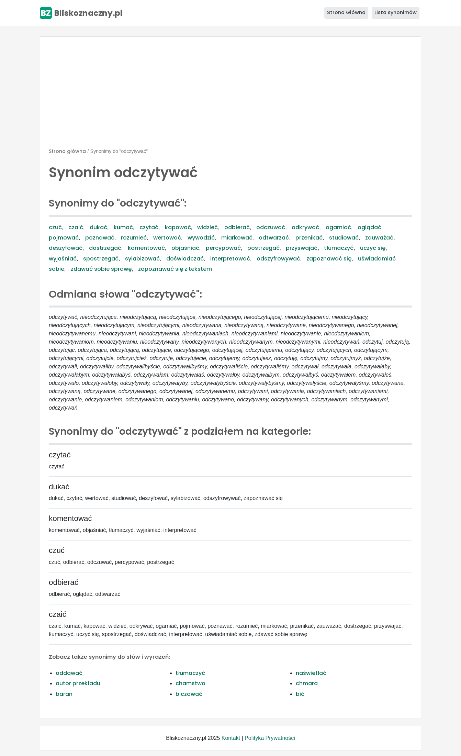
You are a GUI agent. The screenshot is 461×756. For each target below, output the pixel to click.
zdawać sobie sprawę (101, 269)
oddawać (69, 673)
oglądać (369, 227)
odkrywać (305, 227)
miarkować (236, 238)
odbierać (237, 227)
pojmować (64, 238)
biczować (189, 694)
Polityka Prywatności (270, 738)
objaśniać (185, 248)
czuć (55, 227)
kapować (178, 227)
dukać (98, 227)
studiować (344, 238)
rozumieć (134, 238)
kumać (123, 227)
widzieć (207, 227)
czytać (148, 227)
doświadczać (185, 259)
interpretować (230, 259)
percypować (223, 248)
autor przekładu (78, 683)
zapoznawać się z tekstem (175, 269)
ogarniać (338, 227)
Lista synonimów (395, 12)
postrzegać (263, 248)
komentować (146, 248)
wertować (167, 238)
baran (64, 694)
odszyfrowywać (278, 259)
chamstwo (190, 683)
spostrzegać (101, 259)
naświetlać (311, 673)
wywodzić (201, 238)
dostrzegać (105, 248)
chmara (307, 683)
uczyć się (372, 248)
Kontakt (231, 738)
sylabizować (142, 259)
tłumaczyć (338, 248)
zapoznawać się (328, 259)
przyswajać (301, 248)
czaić (75, 227)
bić (300, 694)
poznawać (99, 238)
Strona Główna (346, 12)
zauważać (379, 238)
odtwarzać (274, 238)
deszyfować (65, 248)
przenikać (309, 238)
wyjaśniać (63, 259)
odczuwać (270, 227)
